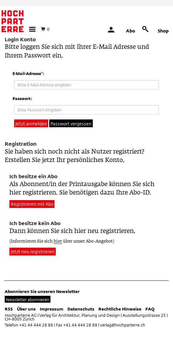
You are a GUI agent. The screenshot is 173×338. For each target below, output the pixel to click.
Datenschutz (80, 309)
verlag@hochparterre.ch (122, 325)
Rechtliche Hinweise (119, 309)
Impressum (51, 309)
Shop (163, 31)
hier (58, 242)
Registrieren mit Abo (32, 204)
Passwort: (22, 98)
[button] (32, 29)
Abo (130, 31)
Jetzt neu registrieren (33, 252)
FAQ (150, 309)
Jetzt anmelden (31, 124)
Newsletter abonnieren (27, 299)
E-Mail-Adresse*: (28, 73)
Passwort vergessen (71, 124)
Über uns (26, 309)
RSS (9, 309)
